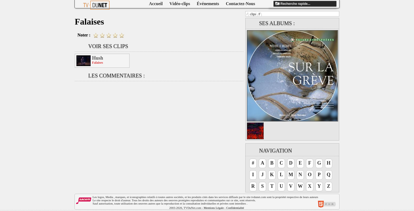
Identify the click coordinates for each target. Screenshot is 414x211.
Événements (208, 3)
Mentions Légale (214, 207)
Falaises (97, 62)
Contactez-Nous (240, 3)
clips (253, 14)
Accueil (156, 3)
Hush (97, 58)
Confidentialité (235, 207)
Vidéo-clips (179, 3)
